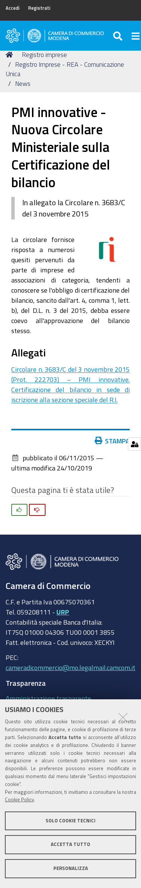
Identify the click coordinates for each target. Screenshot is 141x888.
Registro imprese (44, 54)
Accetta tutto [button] (70, 844)
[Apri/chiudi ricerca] (118, 35)
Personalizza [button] (70, 868)
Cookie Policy (19, 799)
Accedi (13, 8)
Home (10, 54)
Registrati (39, 8)
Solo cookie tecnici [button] (70, 820)
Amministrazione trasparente (48, 698)
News (22, 83)
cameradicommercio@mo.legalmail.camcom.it (70, 667)
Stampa (112, 440)
